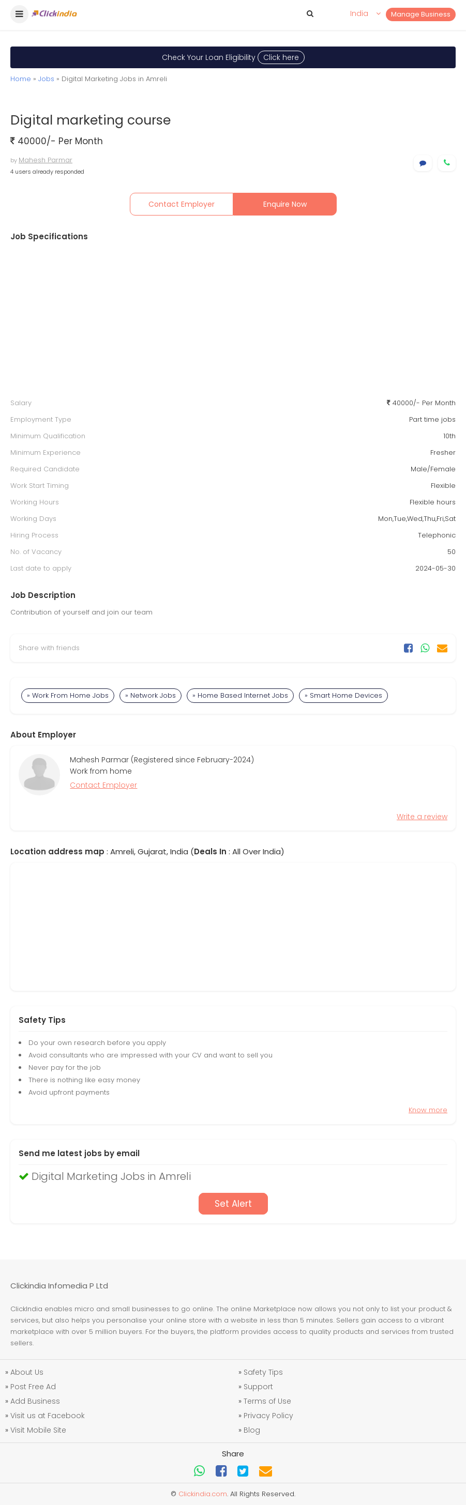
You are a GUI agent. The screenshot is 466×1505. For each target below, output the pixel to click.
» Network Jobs (150, 695)
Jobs (46, 79)
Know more (428, 1110)
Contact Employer (181, 204)
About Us (26, 1372)
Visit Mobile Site (38, 1430)
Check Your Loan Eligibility (233, 57)
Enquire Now (285, 204)
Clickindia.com (202, 1494)
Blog (252, 1430)
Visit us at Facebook (47, 1415)
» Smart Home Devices (343, 695)
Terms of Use (267, 1401)
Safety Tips (263, 1372)
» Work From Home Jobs (68, 695)
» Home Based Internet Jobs (240, 695)
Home (20, 79)
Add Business (35, 1401)
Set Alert (233, 1203)
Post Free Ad (33, 1386)
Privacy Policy (268, 1415)
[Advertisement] (233, 320)
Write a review (422, 816)
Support (258, 1386)
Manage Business (420, 14)
